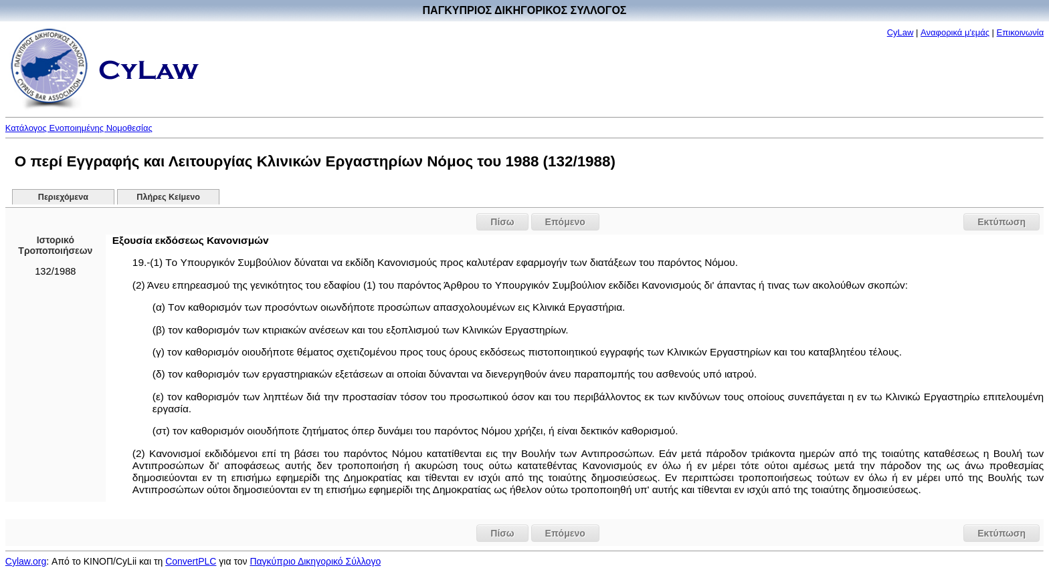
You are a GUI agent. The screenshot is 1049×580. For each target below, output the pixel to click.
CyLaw (900, 32)
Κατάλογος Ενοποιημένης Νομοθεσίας (79, 128)
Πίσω (502, 221)
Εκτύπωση (1001, 221)
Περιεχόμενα (63, 197)
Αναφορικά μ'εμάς (955, 32)
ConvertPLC (190, 561)
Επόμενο (565, 221)
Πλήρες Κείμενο (168, 197)
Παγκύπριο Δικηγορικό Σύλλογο (315, 561)
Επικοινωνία (1020, 32)
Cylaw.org (25, 561)
